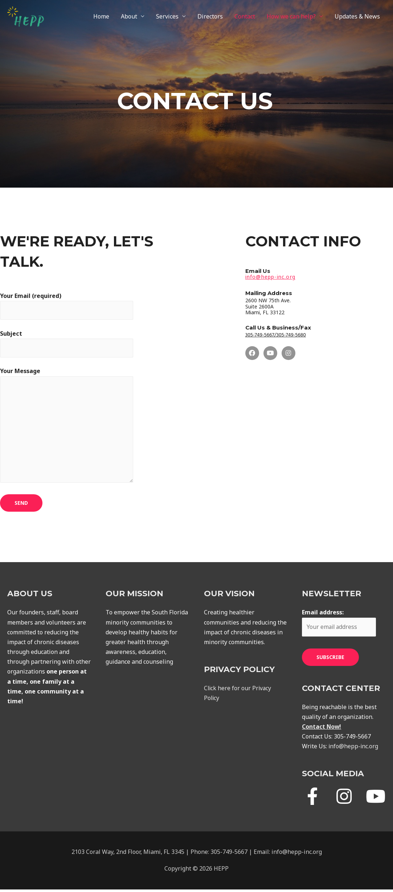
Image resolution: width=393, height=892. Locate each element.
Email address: (339, 625)
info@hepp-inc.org (353, 749)
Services (167, 17)
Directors (210, 17)
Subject (67, 344)
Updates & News (357, 17)
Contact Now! (322, 729)
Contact (244, 17)
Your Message (67, 428)
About (129, 17)
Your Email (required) (67, 306)
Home (101, 17)
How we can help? (291, 17)
